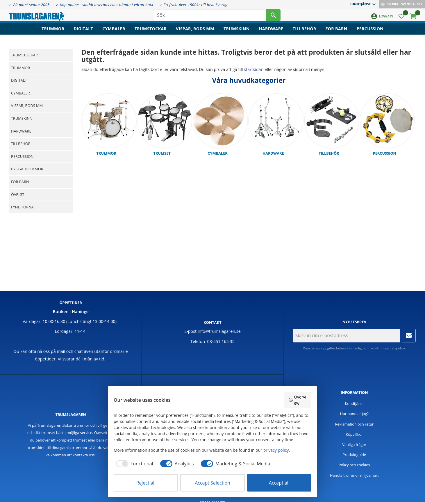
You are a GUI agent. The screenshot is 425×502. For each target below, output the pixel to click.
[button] (401, 19)
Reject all (145, 483)
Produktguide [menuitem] (354, 454)
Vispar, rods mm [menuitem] (195, 33)
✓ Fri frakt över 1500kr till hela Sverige (193, 4)
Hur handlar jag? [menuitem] (354, 413)
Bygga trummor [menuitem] (27, 168)
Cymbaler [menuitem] (113, 33)
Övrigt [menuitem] (17, 194)
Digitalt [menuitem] (83, 33)
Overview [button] (297, 400)
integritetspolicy (393, 348)
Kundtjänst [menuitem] (360, 4)
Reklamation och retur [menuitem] (354, 424)
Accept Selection (212, 483)
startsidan (253, 69)
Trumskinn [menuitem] (237, 33)
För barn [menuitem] (336, 33)
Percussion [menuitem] (370, 33)
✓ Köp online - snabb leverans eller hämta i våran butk (104, 4)
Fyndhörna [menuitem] (22, 207)
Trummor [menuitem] (53, 33)
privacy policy (276, 450)
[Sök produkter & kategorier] (209, 17)
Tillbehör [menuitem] (304, 33)
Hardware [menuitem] (271, 33)
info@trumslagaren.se (219, 331)
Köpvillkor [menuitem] (354, 434)
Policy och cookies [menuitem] (354, 464)
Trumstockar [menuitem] (151, 33)
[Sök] (273, 17)
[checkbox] (133, 463)
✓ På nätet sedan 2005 (29, 4)
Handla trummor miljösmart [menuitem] (354, 475)
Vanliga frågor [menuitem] (354, 444)
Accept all (279, 483)
